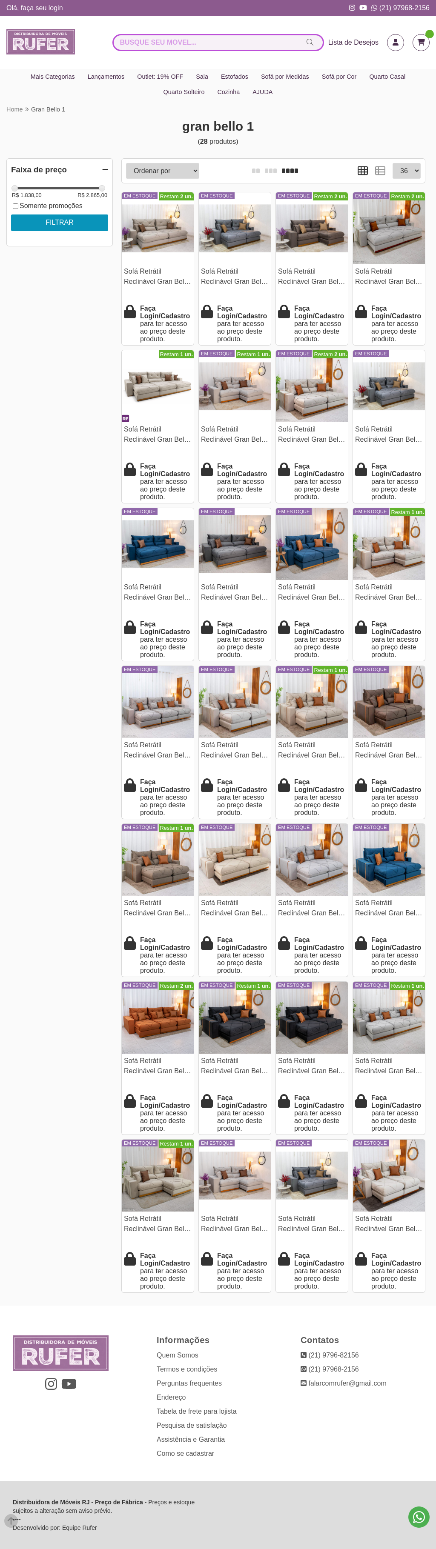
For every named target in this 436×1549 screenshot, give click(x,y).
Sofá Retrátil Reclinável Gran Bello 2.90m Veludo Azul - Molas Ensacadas (156, 593)
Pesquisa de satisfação (192, 1425)
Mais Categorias (53, 76)
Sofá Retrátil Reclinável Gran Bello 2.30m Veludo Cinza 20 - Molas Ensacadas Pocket (388, 436)
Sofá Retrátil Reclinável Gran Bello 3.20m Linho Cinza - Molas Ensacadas (388, 1067)
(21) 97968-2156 (400, 7)
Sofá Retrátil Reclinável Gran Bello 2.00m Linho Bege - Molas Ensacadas (311, 751)
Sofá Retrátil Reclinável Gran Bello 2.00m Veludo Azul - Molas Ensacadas (388, 909)
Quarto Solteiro (184, 92)
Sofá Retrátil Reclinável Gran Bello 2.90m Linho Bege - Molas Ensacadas (234, 909)
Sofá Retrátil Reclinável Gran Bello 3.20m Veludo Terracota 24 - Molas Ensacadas (156, 1067)
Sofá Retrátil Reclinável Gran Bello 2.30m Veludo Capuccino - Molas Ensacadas (311, 436)
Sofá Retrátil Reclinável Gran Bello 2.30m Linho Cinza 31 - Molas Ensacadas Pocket (234, 1225)
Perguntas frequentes (189, 1383)
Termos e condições (187, 1369)
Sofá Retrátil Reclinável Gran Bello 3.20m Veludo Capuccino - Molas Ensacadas (156, 751)
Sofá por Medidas (285, 76)
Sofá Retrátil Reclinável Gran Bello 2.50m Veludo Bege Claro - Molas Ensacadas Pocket (156, 1225)
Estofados (234, 76)
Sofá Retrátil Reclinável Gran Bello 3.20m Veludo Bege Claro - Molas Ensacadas (156, 436)
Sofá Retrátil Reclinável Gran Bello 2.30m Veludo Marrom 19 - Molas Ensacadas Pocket (311, 278)
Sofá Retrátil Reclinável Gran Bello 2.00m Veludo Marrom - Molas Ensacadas (388, 751)
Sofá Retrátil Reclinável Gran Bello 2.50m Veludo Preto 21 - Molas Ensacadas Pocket (311, 1067)
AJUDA (262, 92)
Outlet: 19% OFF (160, 76)
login (56, 7)
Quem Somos (177, 1355)
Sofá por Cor (339, 76)
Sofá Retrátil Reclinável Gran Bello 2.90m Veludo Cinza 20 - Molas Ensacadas (234, 593)
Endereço (171, 1397)
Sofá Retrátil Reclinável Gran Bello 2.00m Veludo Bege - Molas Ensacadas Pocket (388, 1225)
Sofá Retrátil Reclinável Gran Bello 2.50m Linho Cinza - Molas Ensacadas (234, 436)
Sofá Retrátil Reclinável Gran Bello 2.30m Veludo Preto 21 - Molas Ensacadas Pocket (234, 1067)
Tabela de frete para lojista (197, 1411)
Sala (202, 76)
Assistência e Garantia (191, 1439)
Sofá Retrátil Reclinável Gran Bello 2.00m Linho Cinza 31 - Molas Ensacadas (311, 909)
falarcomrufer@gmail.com (344, 1383)
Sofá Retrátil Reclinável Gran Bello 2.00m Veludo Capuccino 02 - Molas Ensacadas (234, 751)
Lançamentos (106, 76)
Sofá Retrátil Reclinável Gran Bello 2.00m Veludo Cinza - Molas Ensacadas (311, 1225)
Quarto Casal (387, 76)
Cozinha (228, 92)
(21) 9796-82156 (330, 1355)
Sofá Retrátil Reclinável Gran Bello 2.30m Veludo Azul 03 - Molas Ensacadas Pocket (311, 593)
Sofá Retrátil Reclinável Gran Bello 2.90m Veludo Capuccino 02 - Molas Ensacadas (157, 278)
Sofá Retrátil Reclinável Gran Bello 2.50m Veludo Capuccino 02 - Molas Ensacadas (388, 593)
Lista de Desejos (353, 42)
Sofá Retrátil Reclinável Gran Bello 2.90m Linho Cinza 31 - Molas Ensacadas (388, 278)
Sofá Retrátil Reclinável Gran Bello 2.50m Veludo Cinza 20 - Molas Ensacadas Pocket (234, 278)
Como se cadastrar (185, 1453)
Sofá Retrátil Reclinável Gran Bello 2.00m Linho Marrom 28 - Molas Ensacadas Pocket (157, 909)
